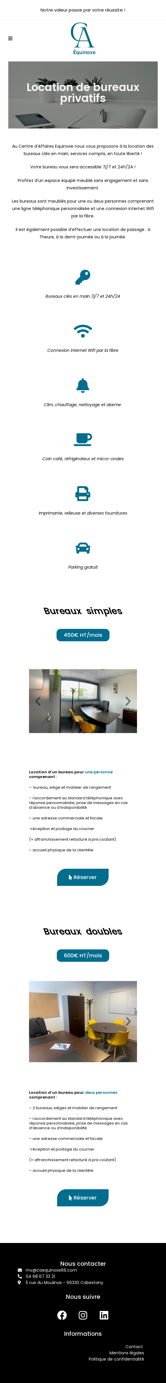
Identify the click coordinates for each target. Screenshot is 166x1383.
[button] (38, 701)
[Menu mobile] (10, 38)
